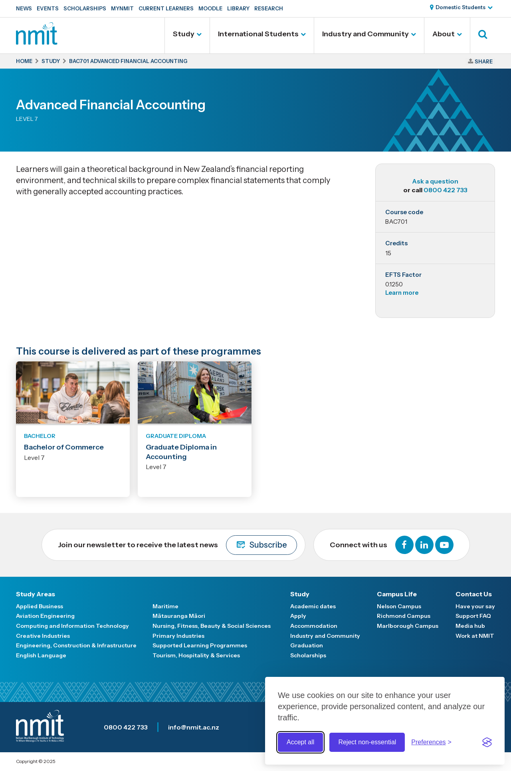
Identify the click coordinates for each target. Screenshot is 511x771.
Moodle (210, 8)
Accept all (300, 742)
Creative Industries (43, 635)
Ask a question (435, 181)
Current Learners (166, 8)
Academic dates (313, 606)
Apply (298, 615)
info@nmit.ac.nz (193, 727)
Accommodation (313, 625)
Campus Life (397, 594)
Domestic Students (460, 7)
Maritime (165, 606)
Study (183, 34)
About (443, 34)
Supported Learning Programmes (200, 645)
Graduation (306, 645)
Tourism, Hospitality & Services (196, 655)
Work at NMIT (475, 635)
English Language (41, 655)
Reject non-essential (367, 742)
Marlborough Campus (407, 625)
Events (48, 8)
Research (268, 8)
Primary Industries (178, 635)
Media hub (470, 625)
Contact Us (474, 594)
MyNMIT (122, 8)
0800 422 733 (445, 190)
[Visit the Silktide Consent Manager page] (487, 742)
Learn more (401, 292)
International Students (258, 34)
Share (484, 61)
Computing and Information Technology (72, 625)
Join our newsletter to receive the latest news (177, 545)
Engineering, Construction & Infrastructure (76, 645)
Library (238, 8)
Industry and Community (365, 34)
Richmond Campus (403, 615)
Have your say (475, 606)
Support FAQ (473, 615)
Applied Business (39, 606)
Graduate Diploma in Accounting (181, 452)
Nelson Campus (399, 606)
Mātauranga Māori (179, 615)
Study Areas (35, 594)
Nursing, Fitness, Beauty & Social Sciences (212, 625)
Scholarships (84, 8)
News (24, 8)
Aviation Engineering (45, 615)
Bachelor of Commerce (64, 447)
